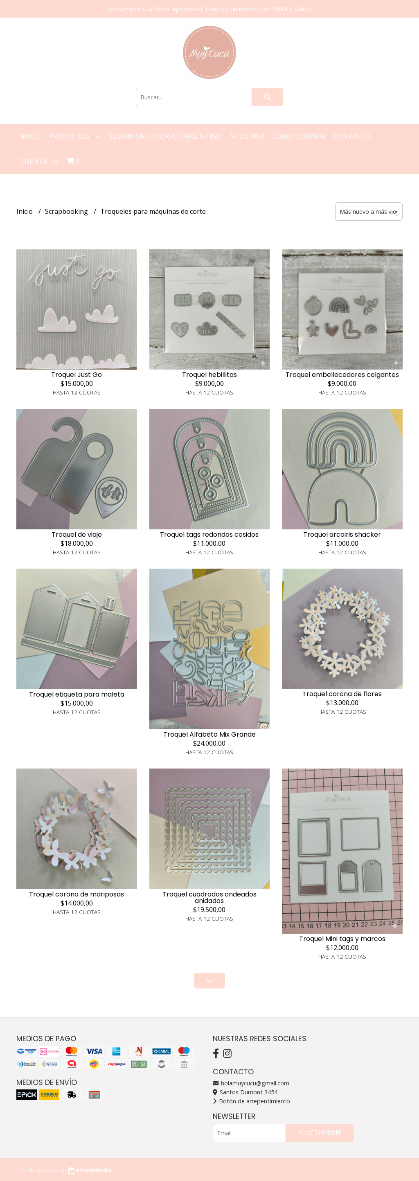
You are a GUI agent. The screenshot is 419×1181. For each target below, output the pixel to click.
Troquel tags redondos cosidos (209, 534)
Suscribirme (319, 1132)
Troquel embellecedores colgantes (342, 374)
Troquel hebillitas (209, 374)
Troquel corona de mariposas (76, 894)
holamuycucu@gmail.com (251, 1083)
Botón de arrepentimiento (251, 1101)
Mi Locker (247, 136)
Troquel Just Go (76, 374)
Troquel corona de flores (342, 694)
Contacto (352, 136)
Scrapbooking (67, 211)
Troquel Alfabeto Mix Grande (209, 734)
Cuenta (39, 161)
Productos (75, 136)
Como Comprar (299, 136)
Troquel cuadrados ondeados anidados (209, 897)
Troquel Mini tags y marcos (342, 938)
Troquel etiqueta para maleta (76, 694)
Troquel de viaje (77, 534)
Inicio (30, 136)
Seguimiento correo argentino (165, 136)
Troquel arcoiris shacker (342, 534)
